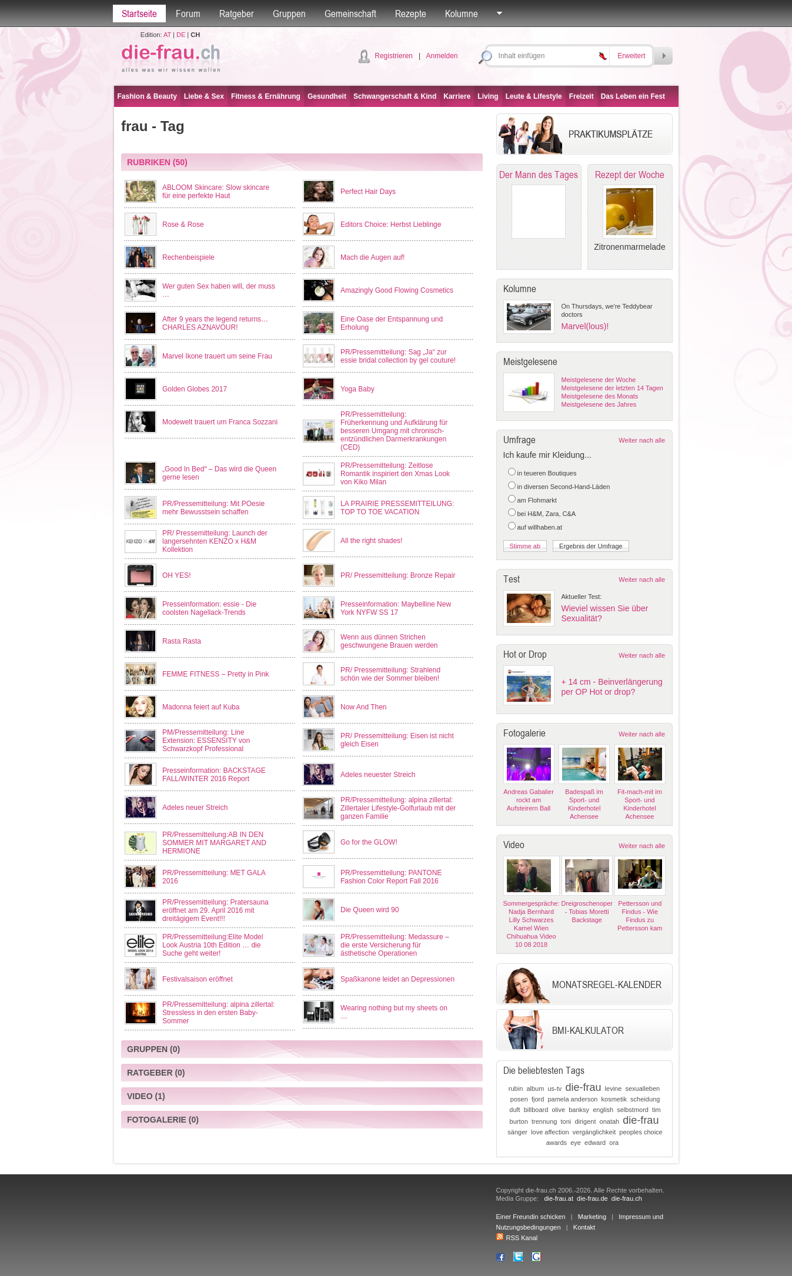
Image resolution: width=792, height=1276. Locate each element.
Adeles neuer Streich (195, 807)
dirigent (585, 1121)
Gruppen (289, 13)
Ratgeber (236, 13)
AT (167, 34)
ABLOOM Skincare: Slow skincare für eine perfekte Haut (215, 191)
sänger (517, 1132)
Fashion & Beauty (147, 96)
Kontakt (584, 1227)
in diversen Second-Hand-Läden (563, 486)
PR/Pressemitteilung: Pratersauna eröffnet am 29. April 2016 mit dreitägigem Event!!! (215, 910)
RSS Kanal (517, 1237)
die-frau (583, 1087)
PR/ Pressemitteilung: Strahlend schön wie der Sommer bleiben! (390, 674)
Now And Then (363, 707)
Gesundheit (327, 96)
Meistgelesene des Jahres (599, 404)
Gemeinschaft (350, 13)
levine (613, 1088)
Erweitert (631, 56)
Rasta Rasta (181, 641)
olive (558, 1109)
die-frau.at (558, 1198)
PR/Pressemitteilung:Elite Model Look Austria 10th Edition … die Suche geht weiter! (212, 945)
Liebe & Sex (204, 96)
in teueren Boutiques (547, 473)
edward (595, 1142)
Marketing (592, 1216)
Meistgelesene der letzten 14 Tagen (612, 387)
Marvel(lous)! (585, 326)
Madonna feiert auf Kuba (200, 707)
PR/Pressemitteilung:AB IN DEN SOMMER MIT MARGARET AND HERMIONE (214, 842)
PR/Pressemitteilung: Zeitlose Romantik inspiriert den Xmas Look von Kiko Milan (395, 473)
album (535, 1088)
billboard (536, 1109)
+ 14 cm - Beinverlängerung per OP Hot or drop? (612, 686)
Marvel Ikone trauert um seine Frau (217, 356)
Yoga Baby (357, 389)
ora (614, 1142)
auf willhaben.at (539, 527)
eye (575, 1142)
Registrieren (394, 56)
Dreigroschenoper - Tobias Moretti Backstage (587, 911)
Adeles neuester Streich (377, 775)
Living (487, 96)
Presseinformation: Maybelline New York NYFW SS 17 (395, 608)
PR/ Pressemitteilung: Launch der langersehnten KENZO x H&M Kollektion (215, 541)
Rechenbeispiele (188, 257)
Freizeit (581, 96)
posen (519, 1099)
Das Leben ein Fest (633, 96)
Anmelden (441, 56)
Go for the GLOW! (368, 842)
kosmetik (614, 1099)
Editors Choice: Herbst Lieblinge (390, 224)
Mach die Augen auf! (372, 257)
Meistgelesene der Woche (599, 379)
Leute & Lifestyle (534, 96)
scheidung (645, 1099)
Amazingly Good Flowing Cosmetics (396, 290)
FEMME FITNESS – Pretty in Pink (215, 674)
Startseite (139, 13)
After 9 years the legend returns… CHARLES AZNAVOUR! (215, 323)
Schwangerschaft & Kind (394, 96)
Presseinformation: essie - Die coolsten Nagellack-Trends (209, 608)
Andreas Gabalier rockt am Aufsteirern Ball (528, 800)
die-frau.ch (626, 1198)
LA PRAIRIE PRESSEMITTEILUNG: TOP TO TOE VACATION (397, 508)
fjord (538, 1099)
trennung (544, 1121)
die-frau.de (592, 1198)
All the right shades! (371, 541)
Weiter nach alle (642, 440)
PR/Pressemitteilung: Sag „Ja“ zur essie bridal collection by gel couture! (398, 356)
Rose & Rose (183, 224)
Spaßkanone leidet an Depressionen (397, 979)
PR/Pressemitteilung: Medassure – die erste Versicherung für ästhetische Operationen (394, 945)
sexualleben (642, 1088)
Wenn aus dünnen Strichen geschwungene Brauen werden (388, 641)
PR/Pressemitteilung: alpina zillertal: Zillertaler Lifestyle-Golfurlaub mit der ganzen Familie (398, 808)
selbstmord (633, 1109)
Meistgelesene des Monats (600, 396)
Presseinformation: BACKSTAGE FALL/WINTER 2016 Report (214, 774)
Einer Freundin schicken (531, 1216)
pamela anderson (572, 1099)
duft (514, 1109)
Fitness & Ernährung (265, 96)
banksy (579, 1109)
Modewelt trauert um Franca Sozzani (220, 422)
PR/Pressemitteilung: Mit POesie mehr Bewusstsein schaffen (213, 508)
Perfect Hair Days (368, 191)
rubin (516, 1088)
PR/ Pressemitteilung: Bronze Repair (397, 575)
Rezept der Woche (629, 174)
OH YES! (176, 575)
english (603, 1109)
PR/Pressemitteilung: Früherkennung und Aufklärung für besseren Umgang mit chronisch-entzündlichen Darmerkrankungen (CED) (393, 430)
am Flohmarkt (537, 500)
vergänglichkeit (594, 1132)
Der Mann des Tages (538, 174)
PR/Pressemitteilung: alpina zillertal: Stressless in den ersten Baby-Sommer (218, 1012)
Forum (188, 13)
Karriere (456, 96)
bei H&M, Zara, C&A (546, 513)
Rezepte (410, 13)
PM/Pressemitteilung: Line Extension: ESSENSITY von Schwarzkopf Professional (206, 740)
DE (180, 34)
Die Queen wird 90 (369, 910)
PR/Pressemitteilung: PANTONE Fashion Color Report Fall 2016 (391, 877)
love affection (550, 1132)
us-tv (554, 1088)
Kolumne (461, 13)
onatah (610, 1121)
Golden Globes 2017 (194, 389)
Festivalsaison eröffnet (197, 979)
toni (566, 1121)
